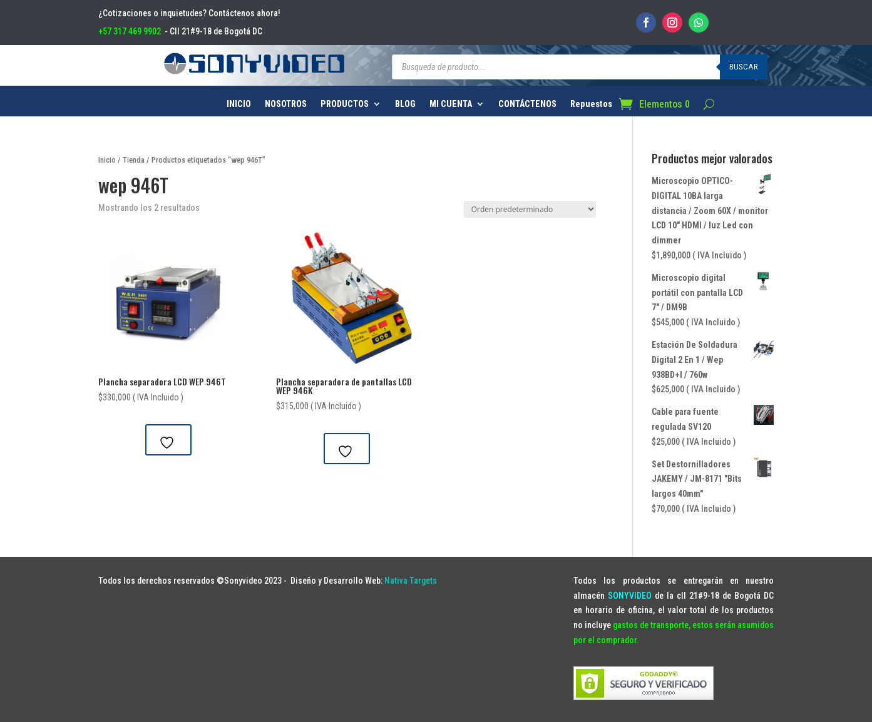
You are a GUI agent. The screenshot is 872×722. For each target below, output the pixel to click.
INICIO (239, 104)
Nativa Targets (410, 581)
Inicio (107, 160)
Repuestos (591, 104)
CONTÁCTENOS (527, 104)
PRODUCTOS (345, 104)
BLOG (405, 104)
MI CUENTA (450, 104)
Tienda (134, 160)
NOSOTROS (286, 104)
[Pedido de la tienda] (530, 209)
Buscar (743, 66)
